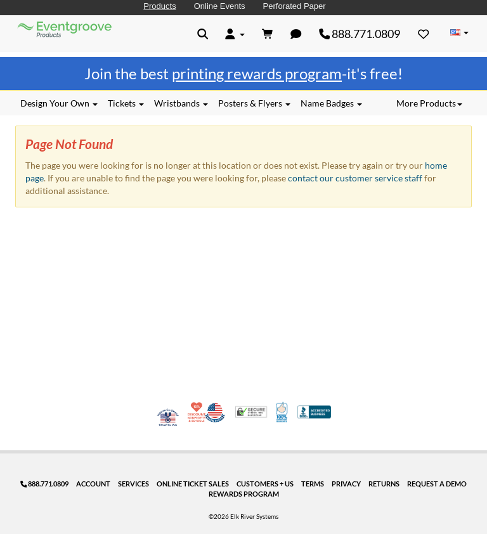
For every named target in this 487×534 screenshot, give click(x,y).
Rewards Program (244, 494)
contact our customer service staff (355, 178)
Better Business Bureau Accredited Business (314, 412)
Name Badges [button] (331, 103)
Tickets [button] (126, 103)
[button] (203, 33)
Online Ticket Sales (193, 483)
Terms (312, 483)
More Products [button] (429, 103)
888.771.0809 (360, 34)
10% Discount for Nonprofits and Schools (198, 412)
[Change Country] (459, 33)
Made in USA (215, 412)
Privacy (346, 483)
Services (133, 483)
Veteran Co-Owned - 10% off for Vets (168, 419)
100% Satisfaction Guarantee (282, 412)
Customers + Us (265, 483)
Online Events (219, 6)
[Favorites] (424, 33)
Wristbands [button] (181, 103)
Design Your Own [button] (59, 103)
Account (93, 483)
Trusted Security (251, 412)
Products (159, 6)
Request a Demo (437, 483)
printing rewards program (257, 73)
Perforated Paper (294, 6)
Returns (383, 483)
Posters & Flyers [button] (254, 103)
